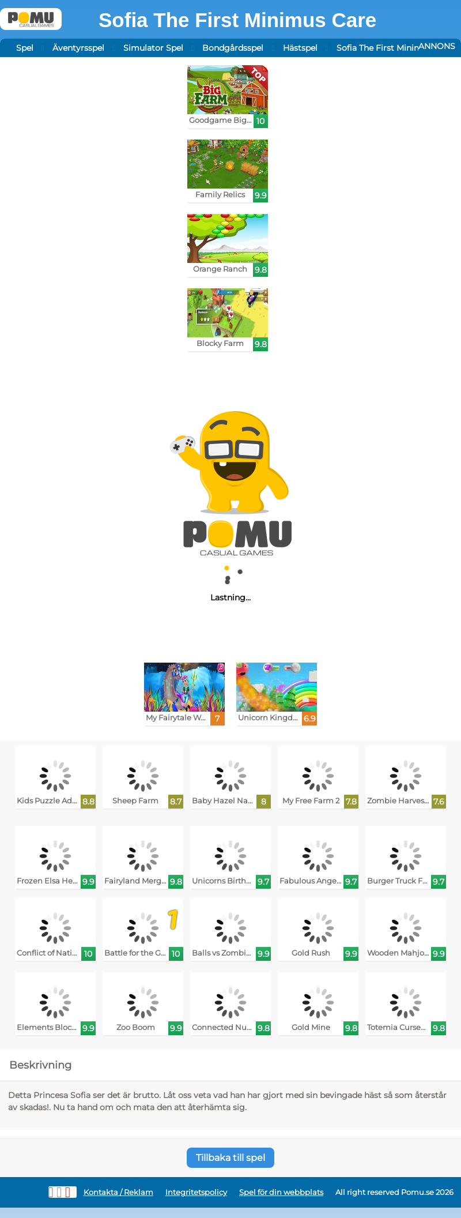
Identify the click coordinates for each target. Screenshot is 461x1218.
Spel (24, 48)
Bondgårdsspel (232, 48)
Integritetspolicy (196, 1192)
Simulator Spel (153, 48)
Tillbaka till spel (230, 1157)
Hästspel (300, 48)
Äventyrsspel (78, 48)
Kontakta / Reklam (118, 1192)
